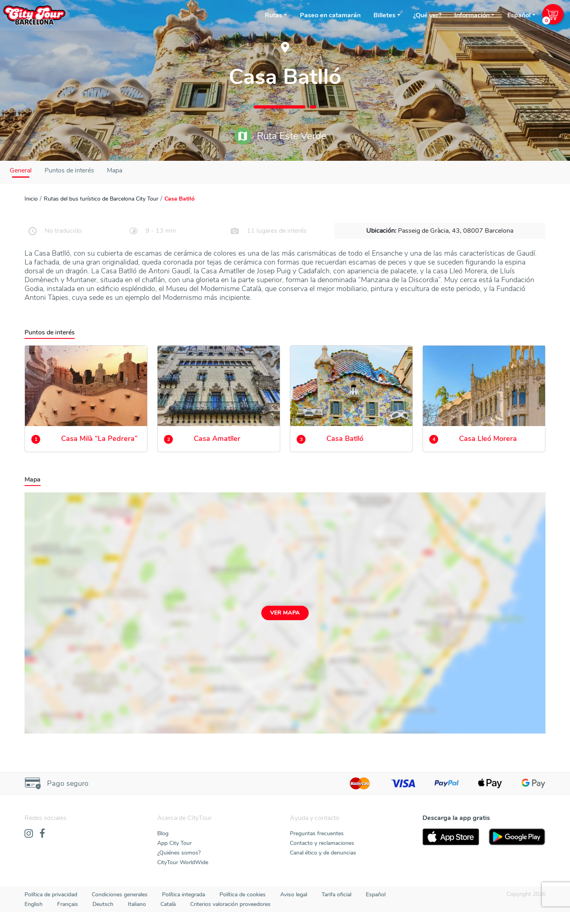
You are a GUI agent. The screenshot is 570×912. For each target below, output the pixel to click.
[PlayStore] (517, 836)
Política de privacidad (51, 894)
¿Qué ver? (427, 15)
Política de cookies (242, 894)
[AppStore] (450, 836)
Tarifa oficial (336, 894)
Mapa (114, 170)
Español (519, 15)
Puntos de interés (69, 170)
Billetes (384, 15)
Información (472, 15)
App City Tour (174, 843)
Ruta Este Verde (280, 136)
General (21, 170)
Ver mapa (285, 613)
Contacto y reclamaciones (322, 843)
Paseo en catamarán (330, 15)
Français (67, 904)
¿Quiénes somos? (179, 853)
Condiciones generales (120, 894)
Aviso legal (293, 894)
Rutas (273, 15)
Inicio (31, 199)
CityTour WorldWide (182, 862)
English (34, 904)
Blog (162, 833)
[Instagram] (29, 834)
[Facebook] (42, 834)
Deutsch (102, 904)
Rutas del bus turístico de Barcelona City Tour (101, 199)
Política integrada (183, 894)
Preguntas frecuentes (317, 833)
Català (168, 904)
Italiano (137, 904)
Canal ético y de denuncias (323, 853)
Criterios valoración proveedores (230, 904)
